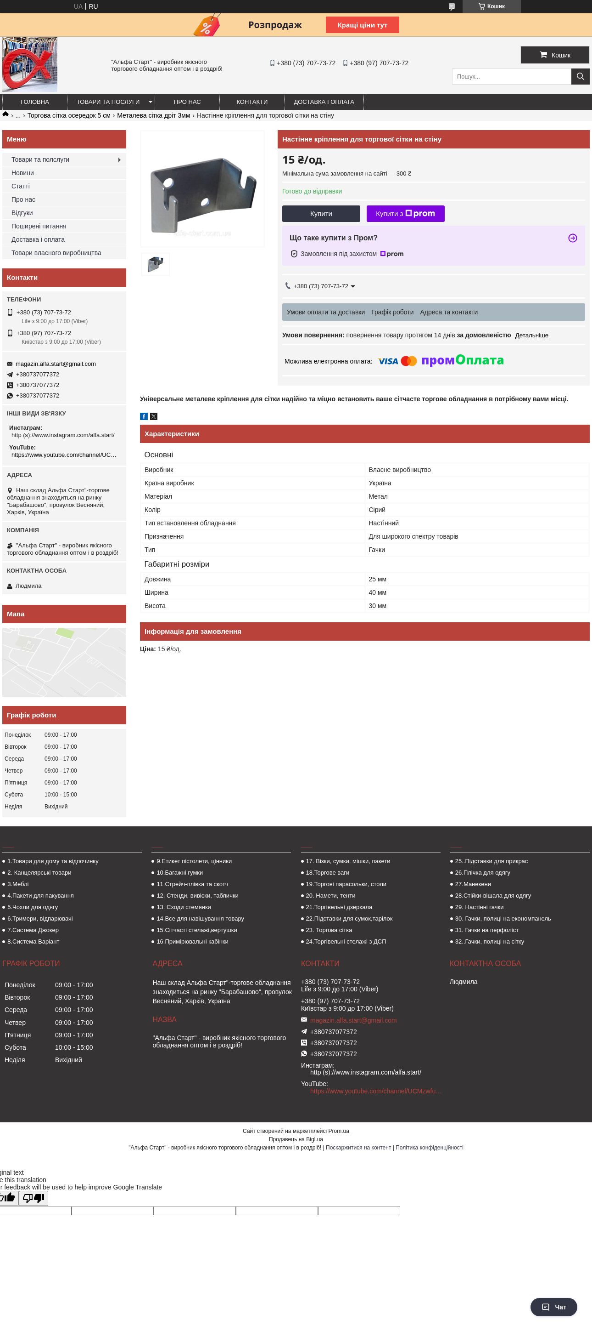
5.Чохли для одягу (32, 907)
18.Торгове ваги (328, 872)
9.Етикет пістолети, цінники (194, 861)
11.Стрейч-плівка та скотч (192, 884)
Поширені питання (39, 226)
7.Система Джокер (33, 930)
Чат (554, 1307)
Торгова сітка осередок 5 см (69, 115)
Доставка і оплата (324, 101)
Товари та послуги (108, 101)
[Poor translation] (33, 1198)
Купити (321, 213)
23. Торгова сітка (329, 930)
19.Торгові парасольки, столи (346, 884)
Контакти (252, 101)
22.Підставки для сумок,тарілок (349, 918)
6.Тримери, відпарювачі (40, 918)
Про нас (187, 101)
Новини (22, 172)
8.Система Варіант (33, 941)
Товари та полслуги (40, 159)
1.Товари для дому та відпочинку (53, 861)
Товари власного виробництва (56, 252)
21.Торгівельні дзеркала (339, 907)
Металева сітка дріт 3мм (153, 115)
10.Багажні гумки (179, 872)
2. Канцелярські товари (39, 872)
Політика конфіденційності (430, 1147)
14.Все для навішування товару (200, 918)
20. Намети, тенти (331, 895)
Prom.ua (339, 1131)
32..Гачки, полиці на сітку (489, 941)
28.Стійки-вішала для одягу (493, 895)
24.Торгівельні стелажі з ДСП (346, 941)
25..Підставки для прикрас (491, 861)
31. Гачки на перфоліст (487, 930)
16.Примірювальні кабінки (192, 941)
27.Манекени (473, 884)
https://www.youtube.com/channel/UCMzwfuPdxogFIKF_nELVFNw (65, 454)
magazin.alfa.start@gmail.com (56, 363)
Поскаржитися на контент (358, 1147)
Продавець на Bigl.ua (296, 1139)
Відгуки (22, 212)
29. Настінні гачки (479, 907)
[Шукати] (580, 76)
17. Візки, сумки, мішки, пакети (348, 861)
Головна (35, 101)
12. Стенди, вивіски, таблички (197, 895)
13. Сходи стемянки (183, 907)
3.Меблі (17, 884)
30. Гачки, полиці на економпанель (503, 918)
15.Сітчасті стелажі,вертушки (196, 930)
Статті (20, 186)
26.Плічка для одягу (482, 872)
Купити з (405, 214)
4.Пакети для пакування (40, 895)
